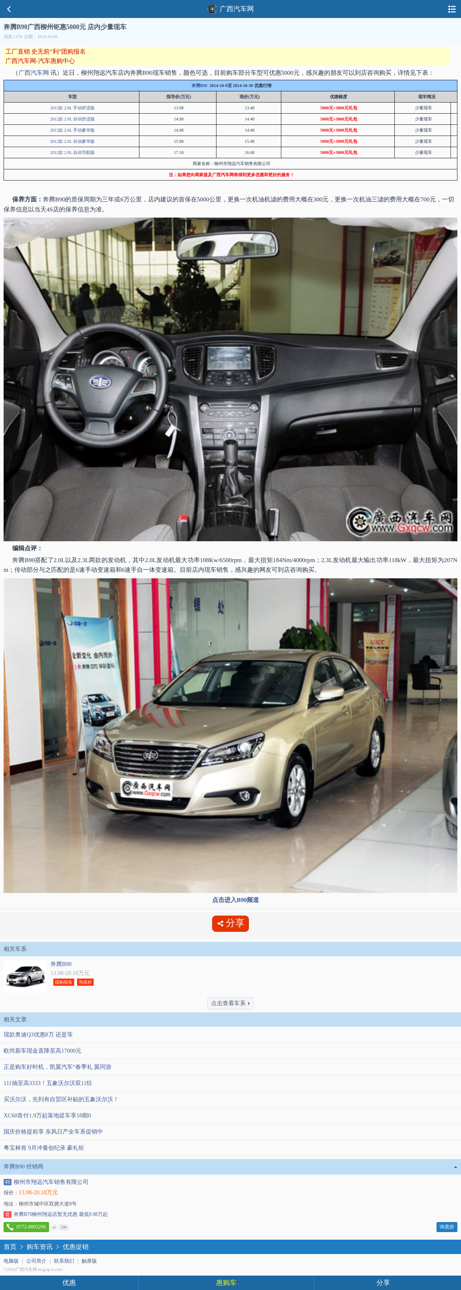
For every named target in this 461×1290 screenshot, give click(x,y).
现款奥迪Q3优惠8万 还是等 (38, 1034)
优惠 (69, 1282)
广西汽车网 (230, 9)
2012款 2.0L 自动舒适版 (72, 119)
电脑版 (11, 1261)
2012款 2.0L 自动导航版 (72, 152)
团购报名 (63, 982)
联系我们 (64, 1261)
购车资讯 (40, 1246)
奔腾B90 (199, 85)
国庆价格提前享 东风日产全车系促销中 (53, 1132)
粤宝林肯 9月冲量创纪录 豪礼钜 (44, 1148)
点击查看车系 (230, 1003)
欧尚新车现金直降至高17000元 (42, 1051)
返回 (9, 9)
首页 (10, 1246)
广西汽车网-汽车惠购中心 (40, 61)
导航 (452, 9)
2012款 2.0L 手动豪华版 (72, 130)
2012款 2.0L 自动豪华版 (72, 141)
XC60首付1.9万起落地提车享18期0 (47, 1115)
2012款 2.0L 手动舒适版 (72, 107)
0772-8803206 (26, 1227)
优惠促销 (76, 1246)
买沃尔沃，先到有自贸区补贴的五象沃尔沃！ (61, 1099)
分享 (383, 1282)
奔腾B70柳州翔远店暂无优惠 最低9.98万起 (56, 1214)
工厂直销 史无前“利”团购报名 (45, 51)
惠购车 (226, 1282)
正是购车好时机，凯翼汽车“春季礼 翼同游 (57, 1067)
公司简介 (36, 1261)
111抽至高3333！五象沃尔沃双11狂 (48, 1083)
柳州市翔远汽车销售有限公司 (46, 1182)
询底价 (85, 982)
